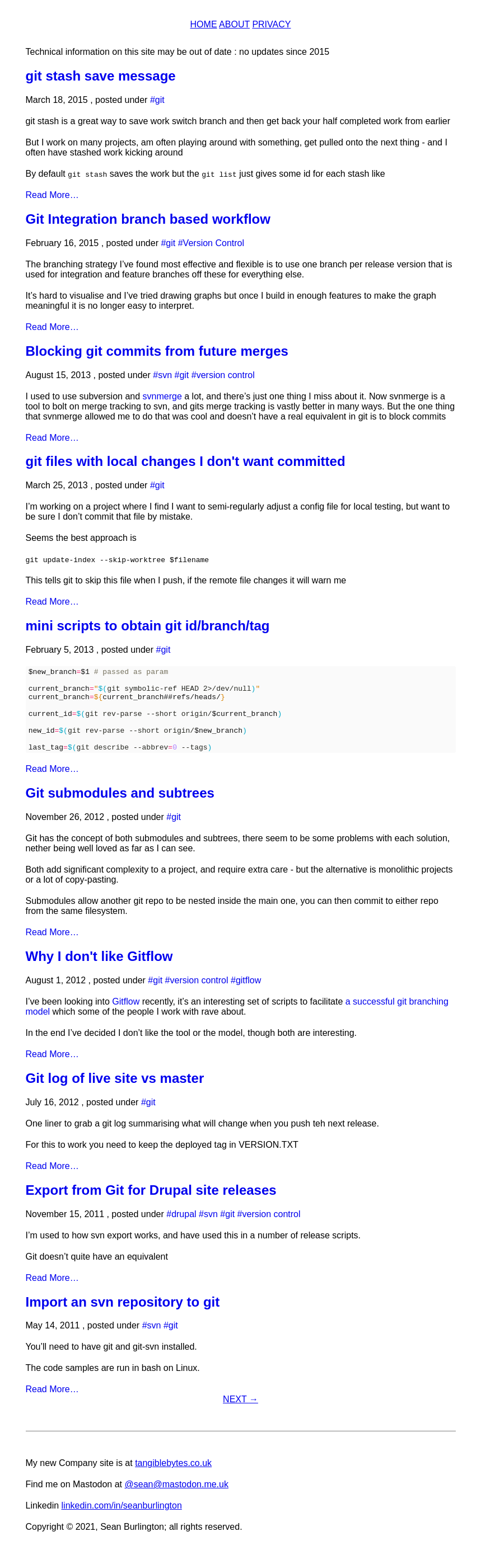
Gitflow (125, 1018)
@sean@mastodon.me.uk (176, 1501)
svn (165, 375)
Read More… (52, 195)
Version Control (213, 243)
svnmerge (162, 396)
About (234, 24)
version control (226, 375)
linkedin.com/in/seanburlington (122, 1522)
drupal (183, 1231)
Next (240, 1416)
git (160, 100)
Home (203, 24)
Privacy (271, 24)
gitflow (248, 997)
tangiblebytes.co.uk (173, 1479)
